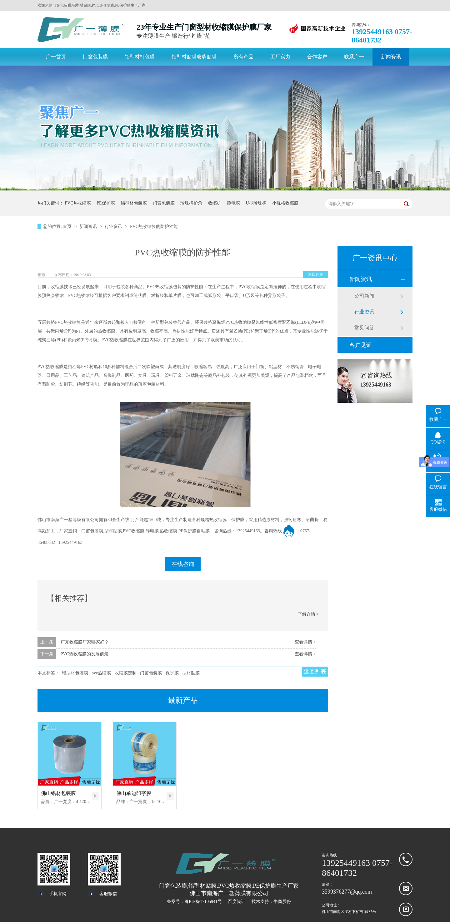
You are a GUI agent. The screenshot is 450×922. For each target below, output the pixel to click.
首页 (68, 226)
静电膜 (233, 203)
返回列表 (315, 274)
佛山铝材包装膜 (58, 793)
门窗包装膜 (164, 203)
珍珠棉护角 (191, 203)
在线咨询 (183, 564)
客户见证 (360, 345)
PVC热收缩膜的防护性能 (154, 226)
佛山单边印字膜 (133, 793)
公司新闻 (364, 295)
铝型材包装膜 (134, 203)
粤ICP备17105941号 (203, 901)
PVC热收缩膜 (78, 203)
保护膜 (172, 673)
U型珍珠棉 (256, 203)
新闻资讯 (88, 226)
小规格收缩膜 (285, 203)
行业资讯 (114, 226)
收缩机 (214, 203)
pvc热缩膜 (101, 673)
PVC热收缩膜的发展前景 (84, 654)
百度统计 (236, 901)
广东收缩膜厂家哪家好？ (85, 642)
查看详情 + (305, 642)
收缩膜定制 (126, 673)
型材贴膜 (191, 673)
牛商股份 (282, 901)
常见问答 (364, 327)
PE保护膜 (106, 203)
